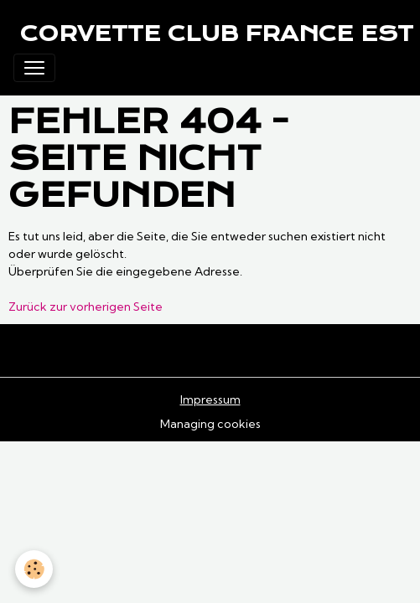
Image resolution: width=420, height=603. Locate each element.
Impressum (210, 399)
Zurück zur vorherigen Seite (85, 306)
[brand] (216, 33)
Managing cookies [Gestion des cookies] (210, 423)
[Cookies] (34, 569)
